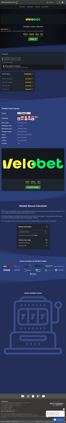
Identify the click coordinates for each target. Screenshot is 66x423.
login (60, 2)
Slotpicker (45, 7)
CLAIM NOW (33, 187)
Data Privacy (15, 421)
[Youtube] (43, 396)
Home (2, 421)
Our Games (30, 7)
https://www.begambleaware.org (7, 411)
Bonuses (22, 7)
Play (33, 39)
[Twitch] (28, 396)
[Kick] (33, 396)
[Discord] (23, 396)
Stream (37, 7)
